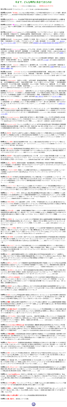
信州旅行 (57, 43)
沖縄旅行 (8, 68)
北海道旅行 (36, 43)
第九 (53, 43)
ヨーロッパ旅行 (12, 43)
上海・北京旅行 (43, 43)
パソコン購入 (4, 114)
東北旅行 (49, 43)
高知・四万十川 (39, 96)
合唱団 (61, 53)
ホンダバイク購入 (56, 96)
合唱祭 (52, 66)
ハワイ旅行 (46, 60)
